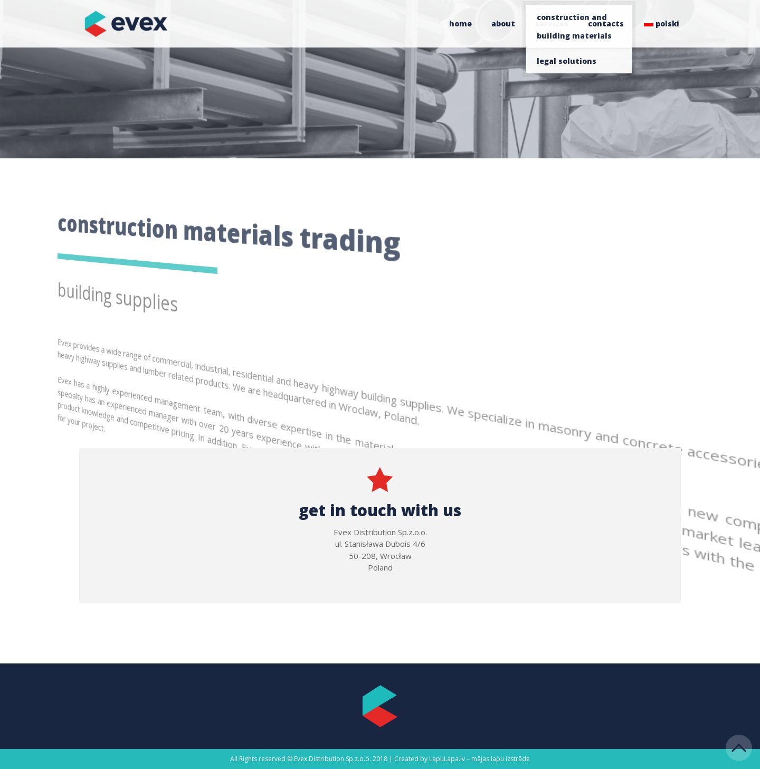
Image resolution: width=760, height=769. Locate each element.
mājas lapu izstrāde (500, 758)
